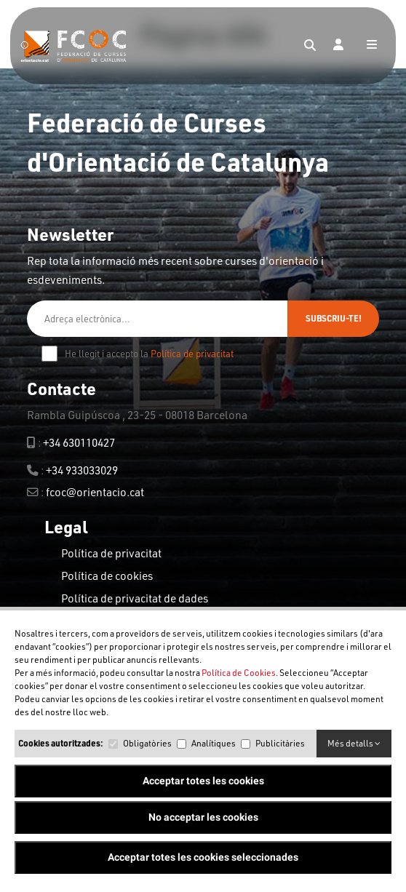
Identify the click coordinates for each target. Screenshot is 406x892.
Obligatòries (147, 743)
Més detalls (354, 743)
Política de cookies (107, 575)
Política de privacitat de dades (134, 598)
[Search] (310, 46)
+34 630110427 (79, 442)
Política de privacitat (192, 353)
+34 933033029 (82, 470)
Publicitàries (280, 743)
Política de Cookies (239, 672)
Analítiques (213, 743)
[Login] (338, 45)
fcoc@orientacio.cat (95, 492)
